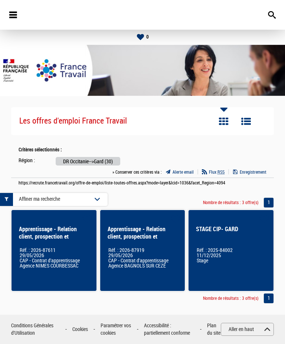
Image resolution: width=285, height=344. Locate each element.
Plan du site (213, 329)
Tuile (223, 121)
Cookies (80, 329)
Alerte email (183, 172)
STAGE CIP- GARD (217, 229)
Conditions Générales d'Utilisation (32, 329)
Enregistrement (253, 172)
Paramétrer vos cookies (116, 329)
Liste (246, 121)
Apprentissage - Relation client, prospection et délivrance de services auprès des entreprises (53, 240)
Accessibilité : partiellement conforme (167, 329)
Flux (217, 172)
